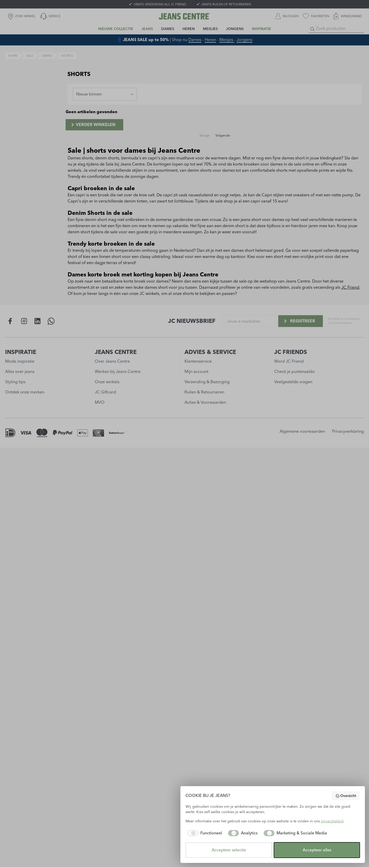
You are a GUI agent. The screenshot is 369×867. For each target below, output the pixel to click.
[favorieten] (316, 16)
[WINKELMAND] (347, 16)
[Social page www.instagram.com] (24, 320)
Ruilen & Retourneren (204, 392)
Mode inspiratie (19, 361)
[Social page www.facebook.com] (10, 320)
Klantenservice (198, 361)
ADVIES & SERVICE (210, 352)
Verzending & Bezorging (207, 381)
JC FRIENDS (290, 352)
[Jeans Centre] (184, 16)
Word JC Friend (289, 361)
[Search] (312, 29)
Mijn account (196, 371)
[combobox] (105, 94)
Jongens (244, 39)
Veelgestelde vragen (293, 381)
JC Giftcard (105, 392)
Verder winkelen (93, 124)
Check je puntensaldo (294, 371)
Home (13, 55)
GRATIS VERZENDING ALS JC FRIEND (160, 4)
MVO (100, 402)
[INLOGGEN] (287, 16)
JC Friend (350, 287)
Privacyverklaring (348, 431)
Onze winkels (107, 381)
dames (47, 55)
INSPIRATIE (20, 352)
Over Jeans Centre (112, 361)
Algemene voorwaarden (302, 431)
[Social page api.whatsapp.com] (51, 320)
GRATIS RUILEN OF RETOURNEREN (226, 4)
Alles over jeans (19, 371)
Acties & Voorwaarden (205, 402)
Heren (210, 39)
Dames (194, 39)
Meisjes (226, 39)
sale (29, 55)
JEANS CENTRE (116, 352)
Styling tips (15, 381)
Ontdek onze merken (24, 392)
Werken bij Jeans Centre (117, 371)
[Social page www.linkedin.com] (37, 320)
